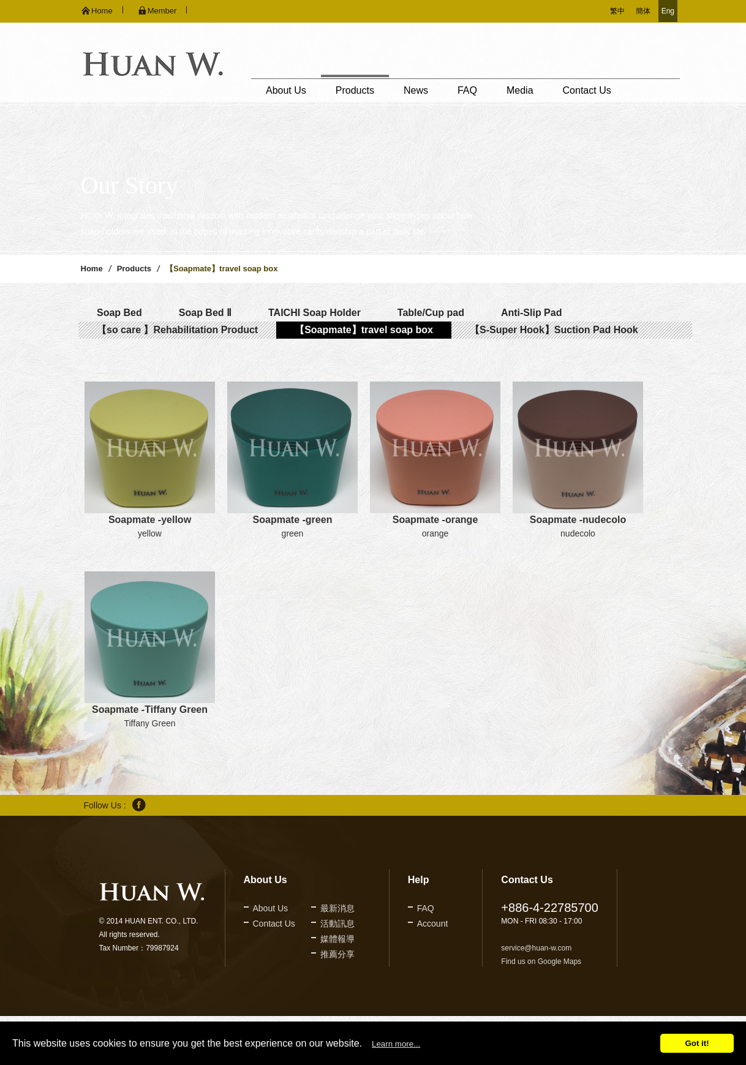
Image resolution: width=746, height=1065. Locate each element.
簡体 (643, 11)
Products (355, 90)
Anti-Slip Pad (531, 312)
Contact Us (587, 90)
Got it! (697, 1043)
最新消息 (337, 908)
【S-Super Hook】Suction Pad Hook (554, 330)
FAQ (467, 90)
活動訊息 (337, 923)
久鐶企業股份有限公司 (153, 64)
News (416, 90)
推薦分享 (337, 954)
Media (520, 90)
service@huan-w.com (536, 948)
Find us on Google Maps (541, 961)
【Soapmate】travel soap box (364, 330)
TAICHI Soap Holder (314, 312)
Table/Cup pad (430, 312)
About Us (286, 90)
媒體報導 (337, 939)
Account (432, 923)
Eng (667, 11)
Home (92, 268)
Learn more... (396, 1043)
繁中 (617, 11)
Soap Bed (119, 312)
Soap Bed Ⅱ (205, 312)
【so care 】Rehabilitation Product (177, 330)
